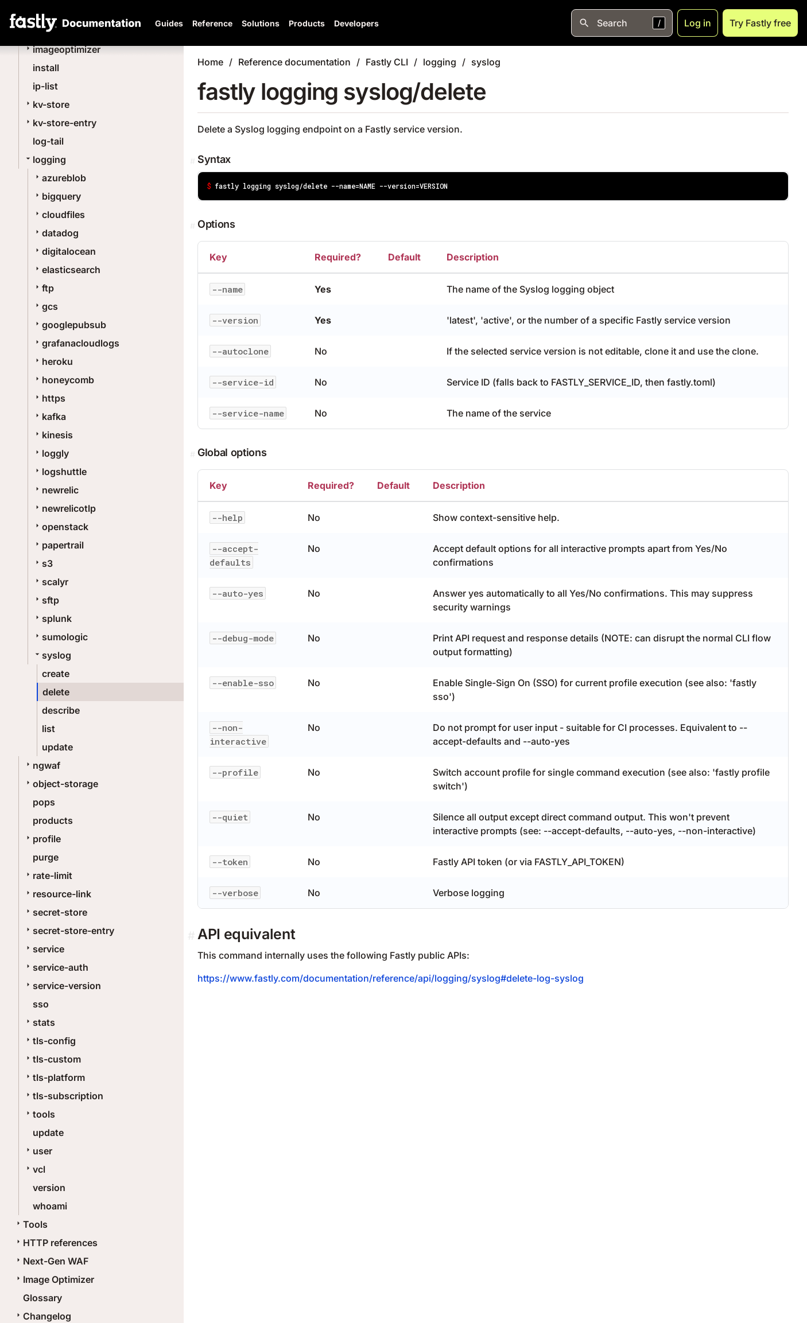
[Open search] (622, 23)
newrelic (56, 490)
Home (210, 62)
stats (39, 1022)
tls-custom (52, 1059)
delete (55, 692)
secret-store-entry (69, 930)
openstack (60, 526)
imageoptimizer (62, 49)
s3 (43, 563)
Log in (697, 23)
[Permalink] (193, 161)
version (49, 1187)
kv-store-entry (60, 123)
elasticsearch (66, 269)
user (38, 1151)
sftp (46, 600)
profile (42, 839)
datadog (56, 233)
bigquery (57, 196)
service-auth (56, 967)
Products (307, 23)
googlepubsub (69, 324)
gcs (45, 306)
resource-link (57, 894)
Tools (31, 1224)
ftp (43, 288)
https (49, 398)
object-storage (61, 783)
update (57, 747)
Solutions (261, 23)
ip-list (45, 86)
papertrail (58, 545)
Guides (169, 23)
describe (61, 710)
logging (45, 159)
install (46, 67)
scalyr (50, 581)
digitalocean (64, 251)
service (44, 949)
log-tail (48, 141)
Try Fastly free (760, 23)
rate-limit (48, 875)
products (53, 820)
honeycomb (63, 380)
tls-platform (54, 1077)
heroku (53, 361)
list (48, 728)
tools (39, 1114)
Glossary (42, 1297)
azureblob (59, 178)
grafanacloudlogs (76, 343)
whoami (50, 1206)
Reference (212, 23)
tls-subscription (63, 1096)
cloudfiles (59, 214)
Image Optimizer (54, 1279)
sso (41, 1004)
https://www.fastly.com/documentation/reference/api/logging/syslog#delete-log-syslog (390, 978)
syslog (52, 655)
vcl (34, 1169)
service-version (62, 985)
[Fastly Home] (33, 23)
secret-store (55, 912)
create (55, 673)
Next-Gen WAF (51, 1261)
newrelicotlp (64, 508)
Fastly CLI (387, 62)
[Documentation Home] (99, 23)
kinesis (53, 435)
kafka (49, 416)
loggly (51, 453)
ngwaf (42, 765)
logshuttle (60, 471)
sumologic (60, 637)
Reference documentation (294, 62)
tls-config (50, 1040)
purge (46, 857)
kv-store (46, 104)
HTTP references (56, 1242)
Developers (356, 23)
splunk (52, 618)
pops (44, 802)
